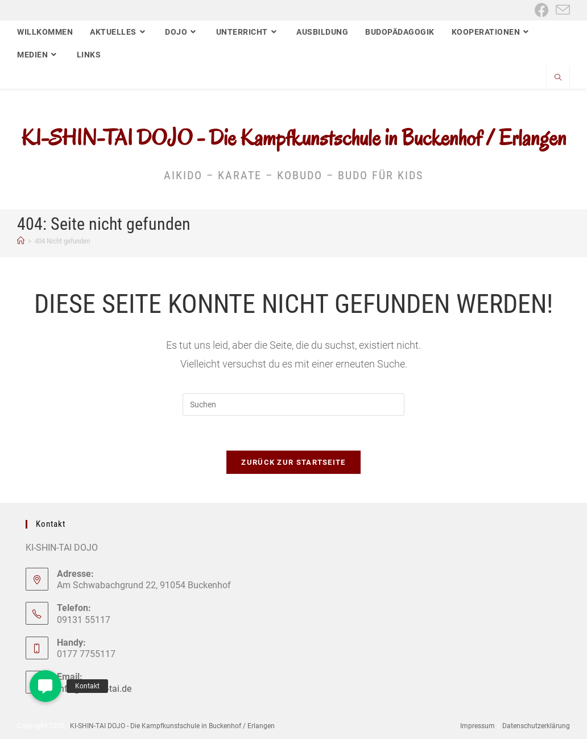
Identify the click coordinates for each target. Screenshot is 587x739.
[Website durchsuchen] (558, 78)
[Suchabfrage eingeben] (293, 404)
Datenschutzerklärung (536, 726)
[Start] (20, 241)
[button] (45, 686)
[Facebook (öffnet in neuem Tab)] (541, 10)
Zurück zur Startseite (293, 462)
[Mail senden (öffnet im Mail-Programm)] (561, 10)
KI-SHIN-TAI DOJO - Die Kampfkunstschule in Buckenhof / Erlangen (294, 137)
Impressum (477, 726)
